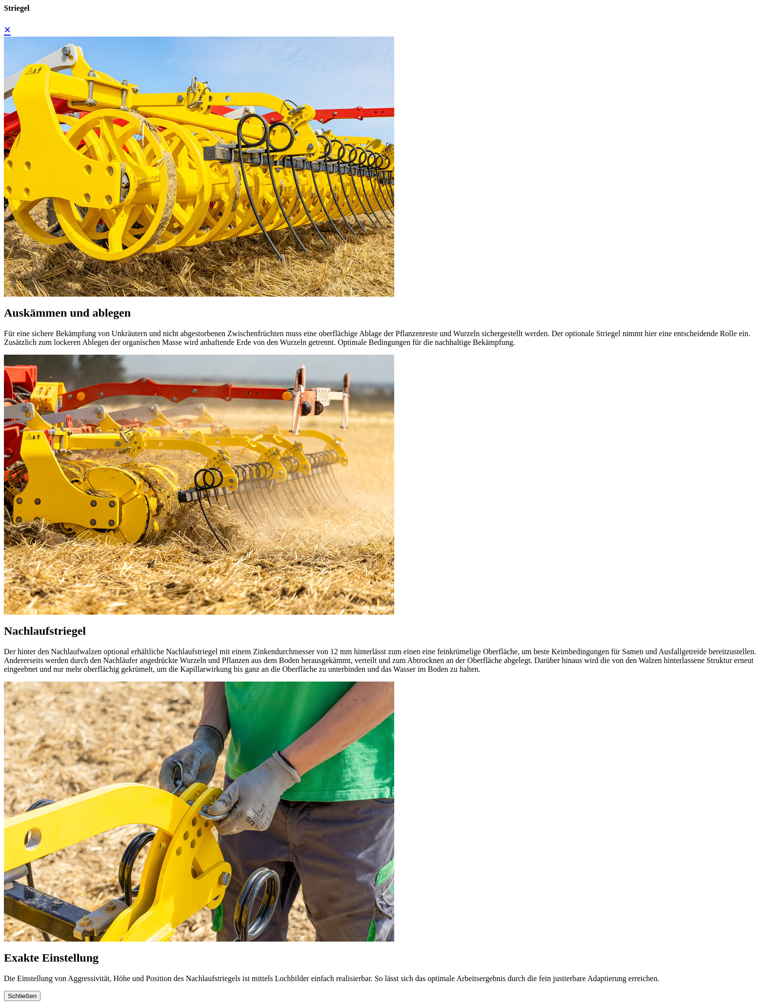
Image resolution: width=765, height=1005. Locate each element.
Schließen (22, 996)
